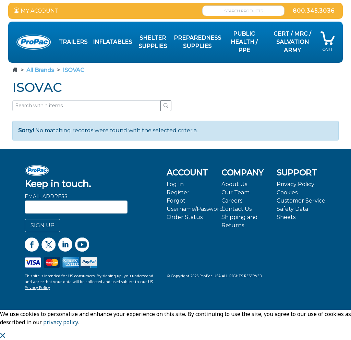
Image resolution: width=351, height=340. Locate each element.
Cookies (287, 192)
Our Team (235, 192)
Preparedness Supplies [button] (197, 42)
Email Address (46, 196)
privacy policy (60, 322)
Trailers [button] (73, 42)
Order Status (185, 217)
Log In (175, 184)
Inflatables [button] (112, 42)
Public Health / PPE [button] (244, 42)
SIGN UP (43, 225)
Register (178, 192)
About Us (234, 184)
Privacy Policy (295, 184)
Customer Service (301, 200)
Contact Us (236, 209)
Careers (231, 200)
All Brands (40, 70)
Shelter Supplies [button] (152, 42)
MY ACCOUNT (36, 11)
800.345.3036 (314, 11)
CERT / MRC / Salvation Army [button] (292, 42)
